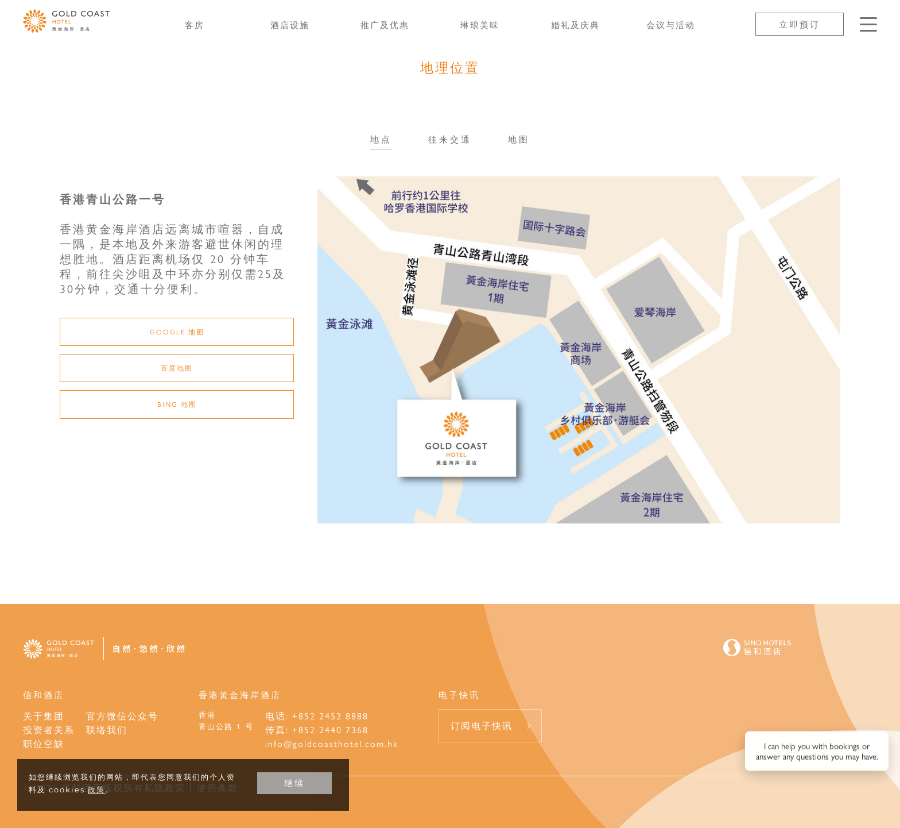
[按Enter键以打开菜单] (868, 24)
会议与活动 (670, 24)
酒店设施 (289, 24)
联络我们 (106, 729)
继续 (294, 782)
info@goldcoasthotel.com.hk (331, 743)
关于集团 (43, 715)
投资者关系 (49, 729)
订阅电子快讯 (482, 725)
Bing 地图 (177, 404)
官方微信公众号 (122, 715)
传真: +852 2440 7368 (316, 729)
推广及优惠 (384, 24)
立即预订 (799, 24)
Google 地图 (177, 331)
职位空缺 (43, 743)
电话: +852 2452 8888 (316, 715)
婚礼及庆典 (575, 24)
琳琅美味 (479, 24)
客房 (194, 24)
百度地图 (177, 368)
